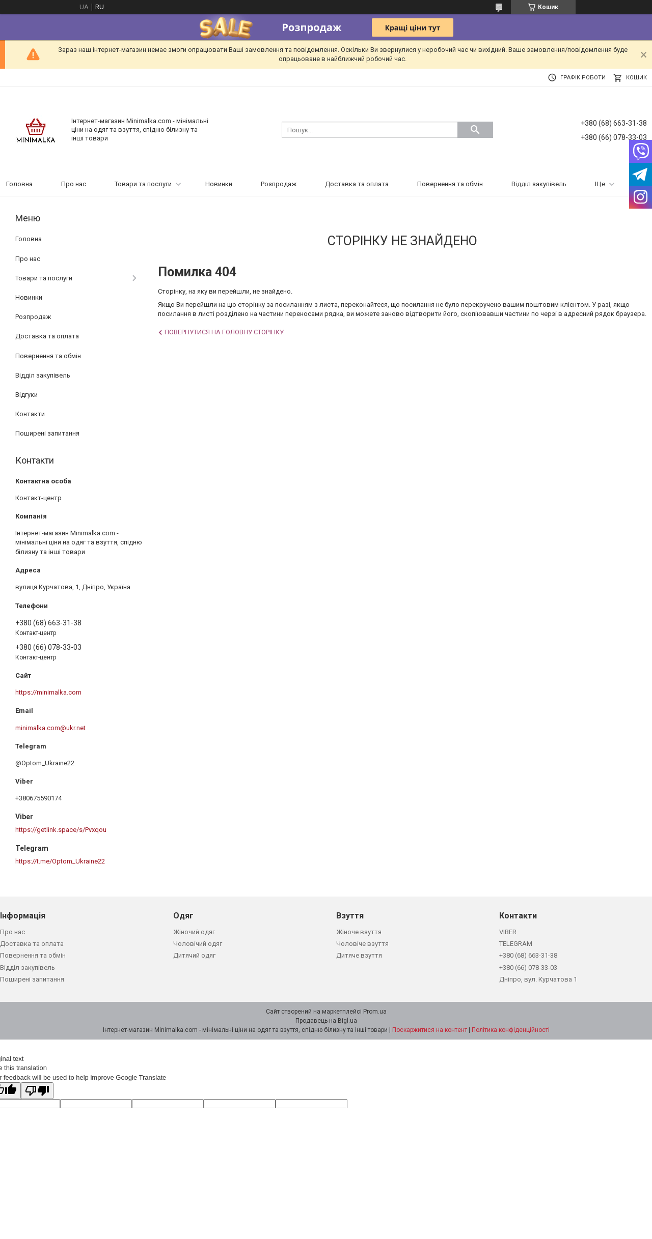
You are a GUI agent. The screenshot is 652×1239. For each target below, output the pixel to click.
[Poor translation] (37, 1090)
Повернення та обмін (450, 184)
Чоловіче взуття (362, 943)
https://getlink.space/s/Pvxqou (60, 829)
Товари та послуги (143, 184)
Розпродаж (278, 184)
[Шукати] (475, 130)
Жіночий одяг (194, 932)
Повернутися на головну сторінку (224, 332)
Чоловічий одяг (197, 943)
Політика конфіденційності (511, 1029)
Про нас (73, 184)
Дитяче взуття (359, 955)
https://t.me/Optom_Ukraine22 (60, 861)
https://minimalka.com (48, 692)
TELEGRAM (515, 943)
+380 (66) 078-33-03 (528, 967)
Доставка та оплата (357, 184)
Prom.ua (375, 1011)
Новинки (218, 184)
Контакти (30, 414)
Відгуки (26, 394)
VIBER (508, 932)
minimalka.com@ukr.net (50, 728)
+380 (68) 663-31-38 (528, 955)
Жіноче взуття (359, 932)
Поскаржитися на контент (429, 1029)
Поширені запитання (47, 433)
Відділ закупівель (538, 184)
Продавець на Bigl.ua (326, 1020)
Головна (19, 184)
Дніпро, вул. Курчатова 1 (538, 979)
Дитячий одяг (194, 955)
